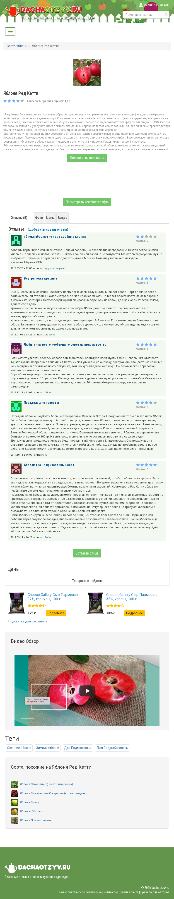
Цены (50, 218)
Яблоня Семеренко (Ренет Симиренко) (42, 784)
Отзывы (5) (19, 218)
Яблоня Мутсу (25, 802)
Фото (39, 218)
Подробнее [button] (56, 613)
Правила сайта (128, 892)
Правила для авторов (154, 892)
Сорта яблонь (17, 46)
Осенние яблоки (19, 748)
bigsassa (50, 334)
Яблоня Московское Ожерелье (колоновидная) (49, 793)
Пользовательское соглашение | (81, 892)
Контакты (110, 892)
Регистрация (161, 4)
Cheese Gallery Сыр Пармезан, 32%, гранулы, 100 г (53, 597)
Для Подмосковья (78, 748)
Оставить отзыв (87, 553)
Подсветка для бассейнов (27, 621)
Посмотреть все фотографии (87, 202)
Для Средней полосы (112, 748)
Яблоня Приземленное (31, 820)
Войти (148, 4)
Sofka (48, 537)
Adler (48, 392)
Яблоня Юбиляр (26, 811)
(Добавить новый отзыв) (48, 229)
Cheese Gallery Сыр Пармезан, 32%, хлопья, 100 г (131, 597)
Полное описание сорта (87, 157)
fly (46, 454)
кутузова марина (55, 268)
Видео (62, 218)
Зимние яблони (47, 748)
